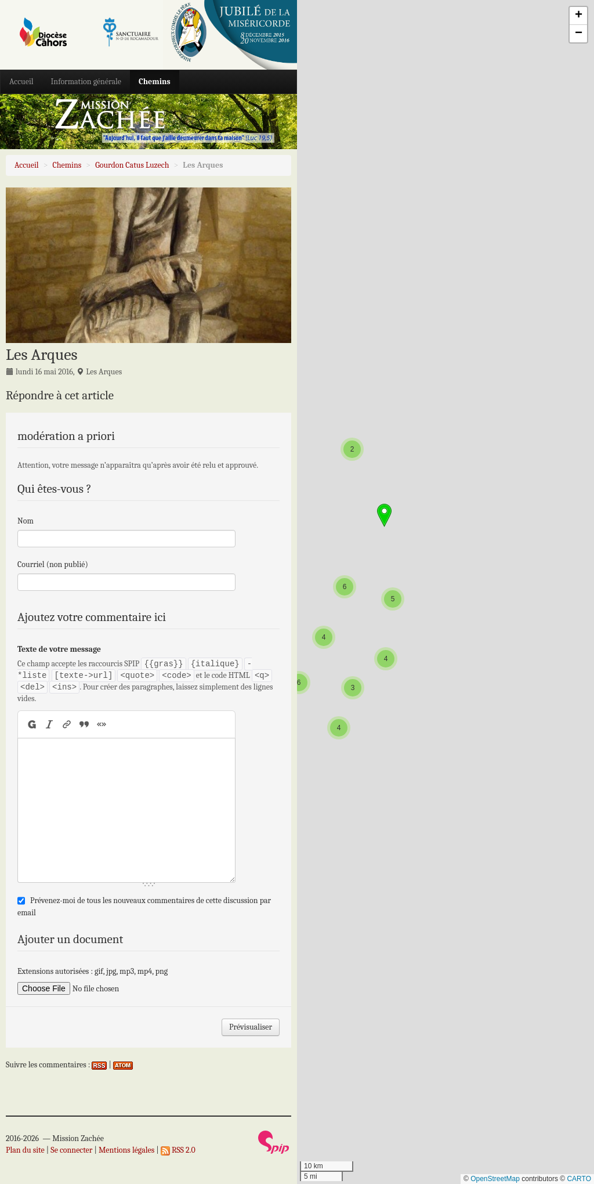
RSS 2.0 (178, 1150)
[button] (338, 727)
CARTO (579, 1179)
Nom (25, 521)
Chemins (155, 81)
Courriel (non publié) (52, 564)
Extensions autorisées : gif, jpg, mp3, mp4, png (92, 971)
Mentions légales (126, 1150)
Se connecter (71, 1150)
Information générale (86, 81)
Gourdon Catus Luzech (132, 165)
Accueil (21, 81)
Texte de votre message (59, 649)
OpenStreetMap (495, 1179)
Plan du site (25, 1150)
